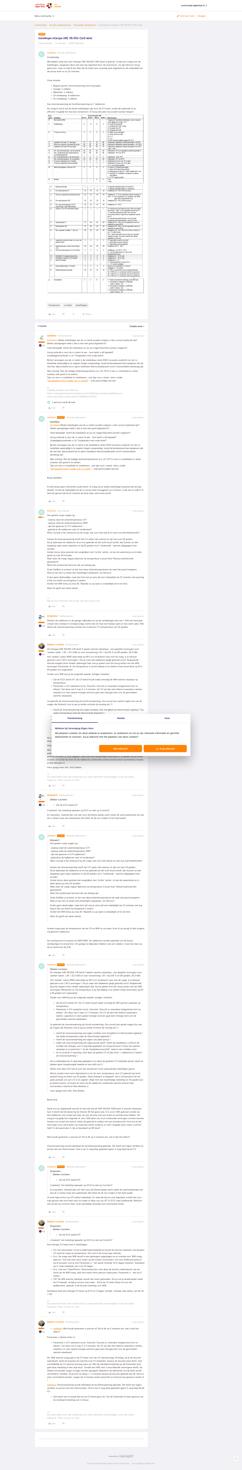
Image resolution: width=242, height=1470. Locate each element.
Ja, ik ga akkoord (165, 748)
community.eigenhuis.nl (194, 5)
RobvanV (51, 511)
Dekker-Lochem (55, 644)
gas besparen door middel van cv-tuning (68, 380)
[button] (186, 16)
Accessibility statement (143, 1463)
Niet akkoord (120, 748)
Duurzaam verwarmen (85, 25)
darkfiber (52, 335)
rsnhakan (51, 52)
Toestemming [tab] (74, 718)
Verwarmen (54, 305)
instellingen (81, 305)
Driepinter (52, 616)
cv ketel (68, 305)
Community (40, 25)
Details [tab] (121, 718)
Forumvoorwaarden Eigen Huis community (108, 1463)
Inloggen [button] (201, 16)
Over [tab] (167, 718)
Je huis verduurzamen (60, 25)
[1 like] (61, 402)
